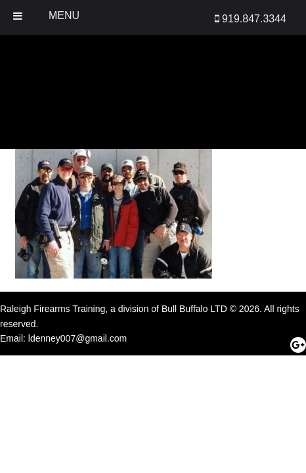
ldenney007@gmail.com (77, 338)
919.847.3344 (250, 18)
